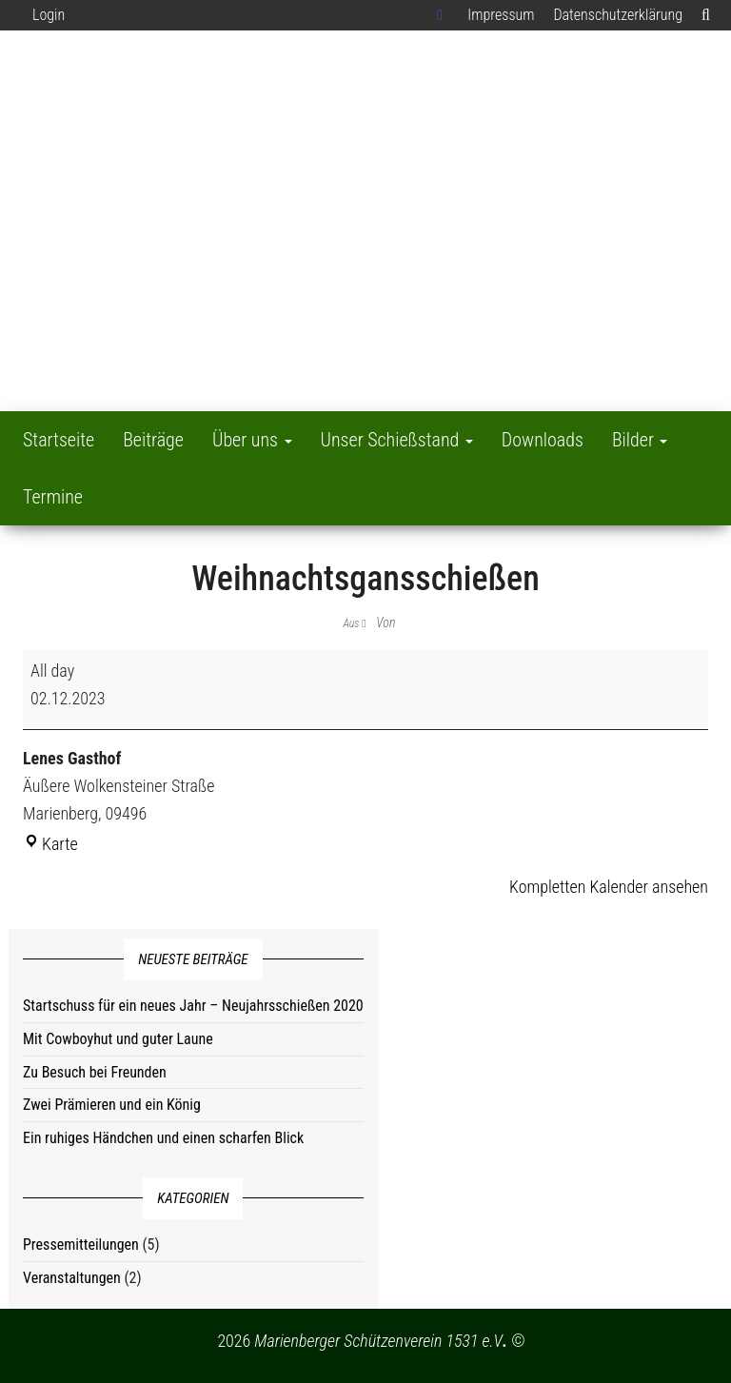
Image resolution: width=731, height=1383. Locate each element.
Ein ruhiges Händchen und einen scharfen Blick (163, 1138)
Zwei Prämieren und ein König (112, 1105)
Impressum (500, 15)
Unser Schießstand (397, 439)
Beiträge (153, 439)
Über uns (252, 439)
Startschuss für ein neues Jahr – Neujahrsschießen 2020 (193, 1006)
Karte (50, 844)
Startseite (58, 439)
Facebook (442, 15)
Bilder (640, 439)
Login (48, 15)
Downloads (542, 439)
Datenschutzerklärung (617, 15)
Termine (53, 496)
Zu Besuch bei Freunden (95, 1072)
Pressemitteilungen (81, 1244)
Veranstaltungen (72, 1278)
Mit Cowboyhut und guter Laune (118, 1039)
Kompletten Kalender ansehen (608, 887)
